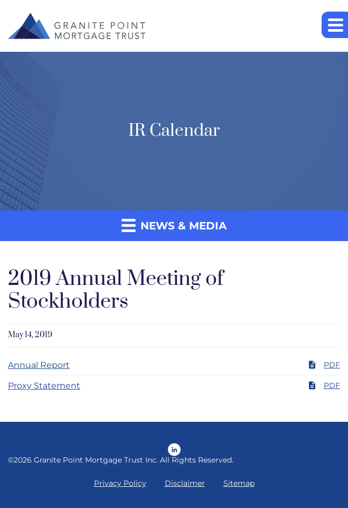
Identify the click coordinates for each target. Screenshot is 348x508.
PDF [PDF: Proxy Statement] (323, 385)
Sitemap (239, 483)
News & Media (174, 225)
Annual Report (39, 365)
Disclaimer (185, 483)
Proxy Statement (44, 386)
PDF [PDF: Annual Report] (323, 365)
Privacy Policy (120, 483)
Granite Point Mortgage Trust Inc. (96, 460)
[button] (335, 25)
